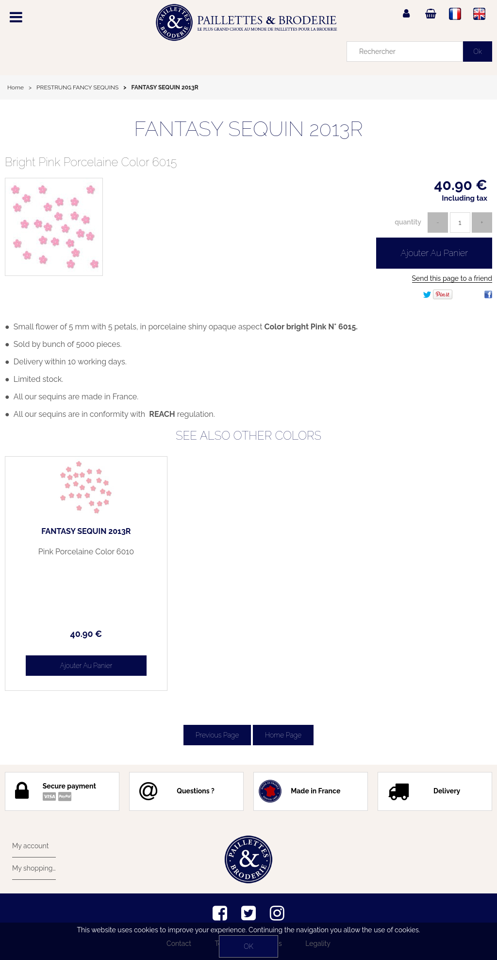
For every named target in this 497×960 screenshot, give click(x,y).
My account (30, 846)
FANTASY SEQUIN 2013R (248, 129)
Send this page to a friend (452, 278)
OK (248, 946)
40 (86, 634)
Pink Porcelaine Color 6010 (86, 552)
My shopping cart (34, 868)
